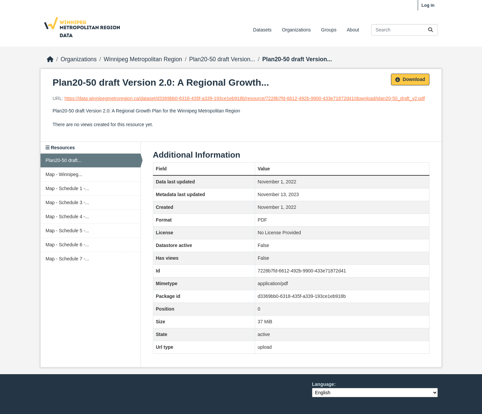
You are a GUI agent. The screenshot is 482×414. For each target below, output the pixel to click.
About (353, 29)
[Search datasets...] (404, 30)
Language (323, 384)
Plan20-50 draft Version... (222, 59)
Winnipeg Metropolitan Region (143, 59)
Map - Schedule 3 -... (67, 202)
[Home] (50, 59)
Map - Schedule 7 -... (67, 258)
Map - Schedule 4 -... (67, 216)
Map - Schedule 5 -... (67, 230)
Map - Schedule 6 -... (67, 244)
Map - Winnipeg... (64, 174)
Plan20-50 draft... (63, 160)
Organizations (296, 29)
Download (410, 79)
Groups (328, 29)
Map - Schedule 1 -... (67, 188)
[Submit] (430, 30)
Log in (427, 5)
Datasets (262, 29)
